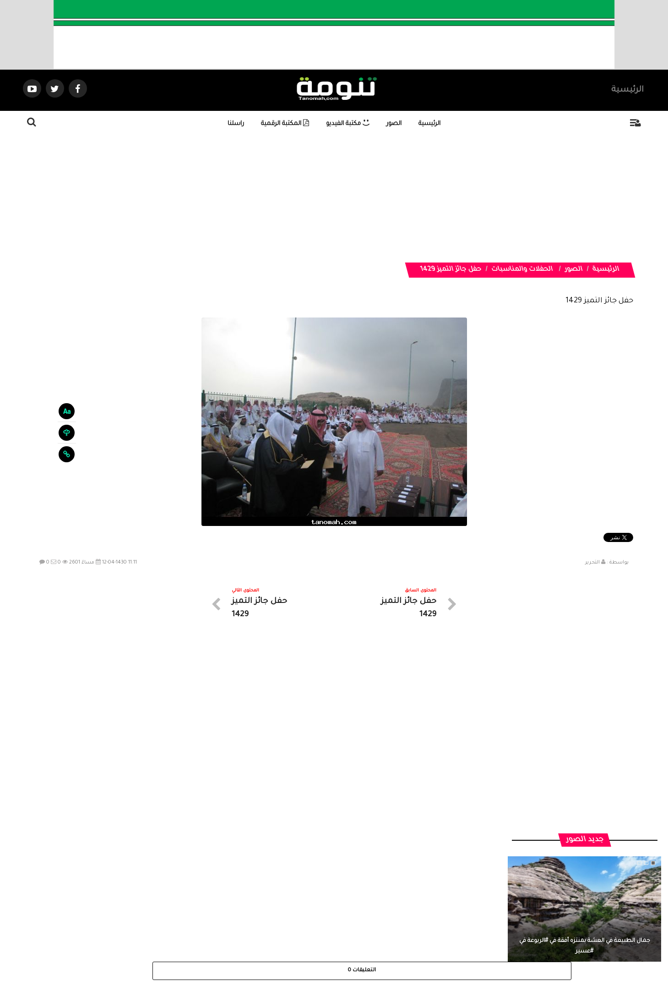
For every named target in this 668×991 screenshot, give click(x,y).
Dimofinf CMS (342, 953)
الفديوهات (357, 909)
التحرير (592, 562)
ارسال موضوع (249, 909)
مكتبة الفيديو (347, 123)
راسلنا (236, 123)
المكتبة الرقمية (285, 123)
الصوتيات (320, 909)
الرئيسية (627, 90)
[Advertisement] (386, 198)
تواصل (288, 909)
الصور (394, 123)
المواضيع (392, 909)
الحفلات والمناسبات (522, 270)
